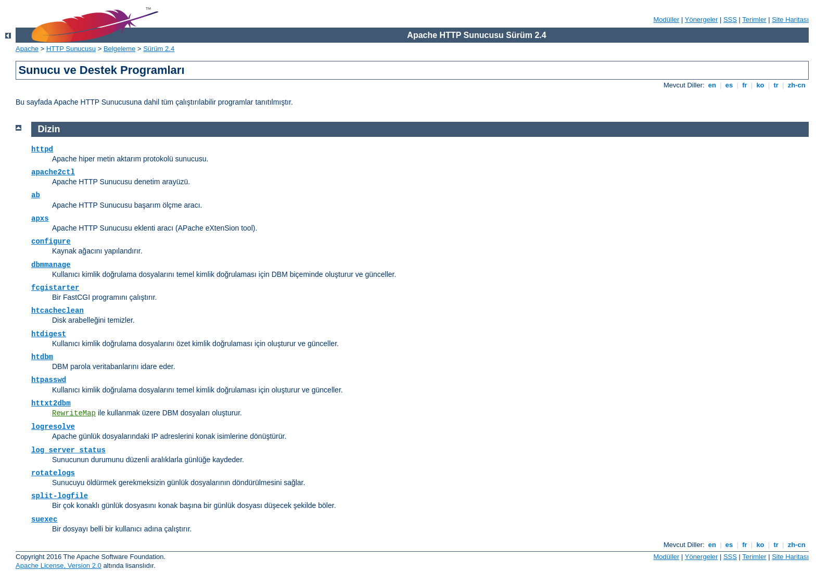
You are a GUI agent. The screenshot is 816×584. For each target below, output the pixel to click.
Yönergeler (701, 19)
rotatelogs (53, 473)
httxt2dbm (51, 403)
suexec (44, 519)
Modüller (667, 19)
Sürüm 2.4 (158, 49)
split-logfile (59, 496)
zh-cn (796, 85)
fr (745, 85)
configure (51, 241)
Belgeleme (119, 49)
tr (776, 85)
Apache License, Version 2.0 (58, 565)
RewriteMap (74, 413)
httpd (42, 149)
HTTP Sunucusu (71, 49)
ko (760, 85)
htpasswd (48, 380)
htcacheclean (57, 311)
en (712, 85)
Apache (27, 49)
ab (35, 195)
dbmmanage (51, 265)
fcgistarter (55, 288)
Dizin (49, 129)
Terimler (754, 19)
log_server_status (68, 450)
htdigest (48, 334)
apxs (40, 218)
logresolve (53, 427)
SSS (730, 19)
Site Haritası (790, 19)
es (729, 85)
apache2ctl (53, 172)
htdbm (42, 357)
